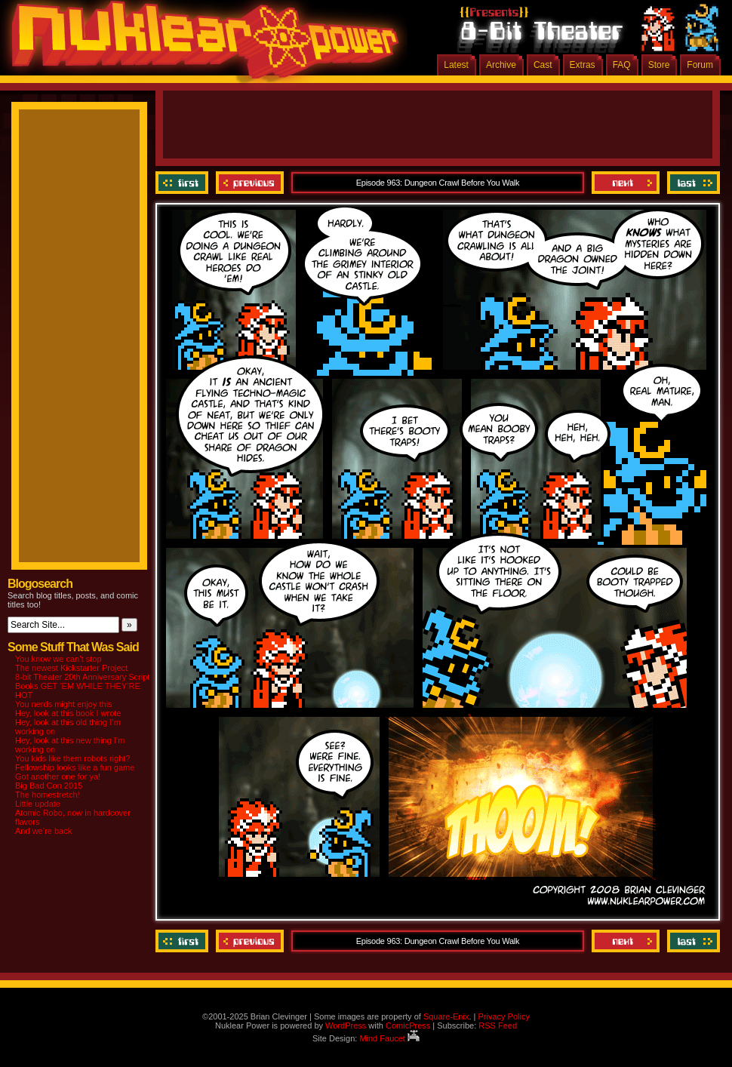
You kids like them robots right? (72, 758)
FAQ (622, 65)
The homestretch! (47, 794)
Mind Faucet (389, 1038)
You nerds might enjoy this (63, 704)
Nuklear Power (200, 45)
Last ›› (691, 182)
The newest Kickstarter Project (71, 667)
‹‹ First (183, 182)
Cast (543, 65)
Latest (456, 65)
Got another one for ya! (57, 776)
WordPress (345, 1025)
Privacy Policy (503, 1016)
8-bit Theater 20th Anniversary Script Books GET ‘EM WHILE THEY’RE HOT (82, 686)
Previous (250, 182)
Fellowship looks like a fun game (74, 767)
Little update (37, 803)
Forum (700, 65)
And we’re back (43, 830)
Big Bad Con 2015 (48, 785)
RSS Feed (497, 1025)
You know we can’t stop (58, 658)
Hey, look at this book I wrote (68, 713)
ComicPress (408, 1025)
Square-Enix (446, 1016)
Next (625, 182)
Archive (501, 65)
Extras (582, 65)
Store (659, 65)
